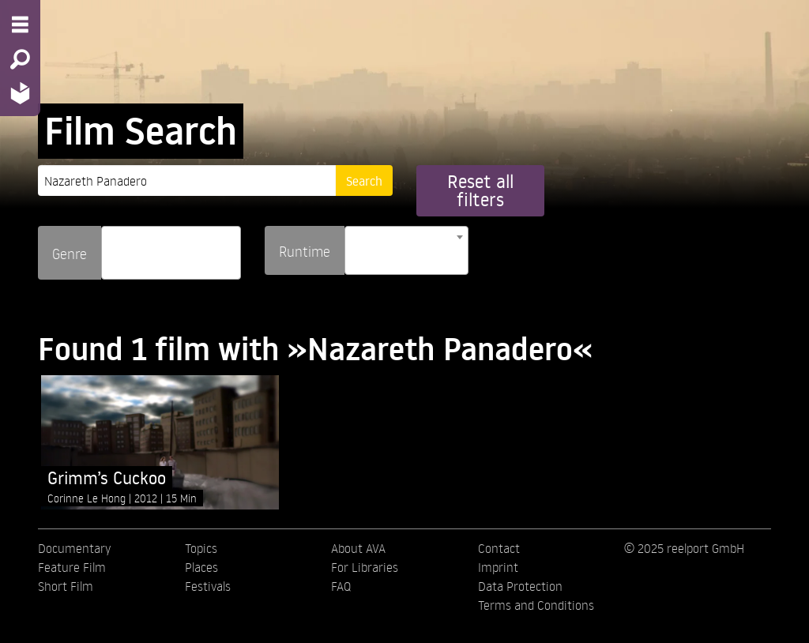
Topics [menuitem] (201, 548)
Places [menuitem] (201, 567)
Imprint (498, 567)
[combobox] (171, 253)
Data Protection (520, 586)
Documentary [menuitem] (74, 548)
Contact (499, 548)
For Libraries (364, 567)
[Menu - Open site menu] (20, 24)
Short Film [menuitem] (65, 586)
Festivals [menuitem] (208, 586)
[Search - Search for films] (20, 59)
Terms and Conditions (536, 605)
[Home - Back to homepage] (20, 93)
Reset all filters (480, 190)
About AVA (358, 548)
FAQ (341, 586)
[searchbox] (111, 246)
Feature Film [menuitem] (72, 567)
